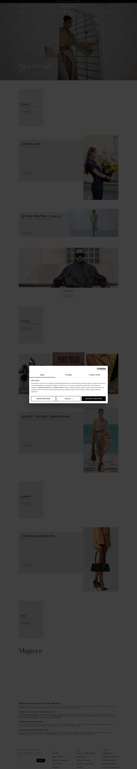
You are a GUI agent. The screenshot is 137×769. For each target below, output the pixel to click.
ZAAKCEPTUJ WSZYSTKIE (93, 398)
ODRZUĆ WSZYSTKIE (43, 398)
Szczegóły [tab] (68, 375)
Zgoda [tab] (42, 375)
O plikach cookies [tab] (94, 375)
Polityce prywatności (44, 387)
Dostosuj (68, 398)
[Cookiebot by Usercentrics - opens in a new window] (98, 369)
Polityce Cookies (59, 387)
